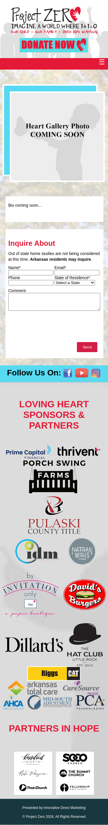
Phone (14, 277)
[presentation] (52, 327)
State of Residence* (72, 277)
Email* (60, 267)
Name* (14, 267)
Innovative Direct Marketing (65, 808)
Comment (17, 290)
